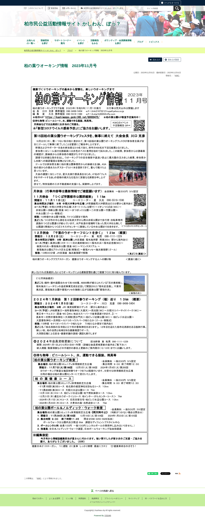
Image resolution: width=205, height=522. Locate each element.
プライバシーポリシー (113, 498)
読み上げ (156, 60)
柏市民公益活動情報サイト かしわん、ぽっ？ (42, 50)
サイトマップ (133, 498)
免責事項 (95, 498)
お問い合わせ (71, 8)
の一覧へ (31, 41)
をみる (94, 41)
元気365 (107, 516)
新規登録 (54, 8)
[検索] (177, 8)
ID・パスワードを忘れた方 (156, 498)
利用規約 (82, 498)
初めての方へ (37, 498)
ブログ (70, 50)
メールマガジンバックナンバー (102, 502)
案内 (62, 41)
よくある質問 (54, 498)
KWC (177, 76)
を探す (45, 41)
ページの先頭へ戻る (104, 491)
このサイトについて (35, 8)
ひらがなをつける (171, 3)
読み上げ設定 (173, 60)
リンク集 (69, 498)
